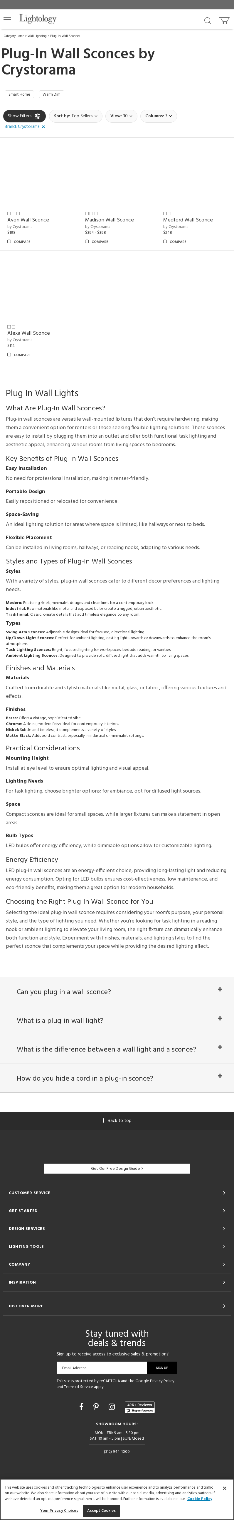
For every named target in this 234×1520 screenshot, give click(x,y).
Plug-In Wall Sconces (65, 36)
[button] (7, 19)
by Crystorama (20, 228)
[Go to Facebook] (82, 1426)
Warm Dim (57, 95)
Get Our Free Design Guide (117, 1187)
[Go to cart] (224, 19)
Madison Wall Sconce (109, 222)
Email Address (74, 1386)
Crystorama (38, 70)
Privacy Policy (162, 1399)
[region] (117, 1499)
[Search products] (207, 20)
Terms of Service (78, 1405)
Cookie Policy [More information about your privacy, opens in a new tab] (199, 1499)
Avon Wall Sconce (28, 222)
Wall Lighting (37, 36)
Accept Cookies (101, 1511)
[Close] (224, 1488)
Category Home (14, 36)
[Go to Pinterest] (97, 1426)
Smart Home (21, 95)
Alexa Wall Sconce (28, 335)
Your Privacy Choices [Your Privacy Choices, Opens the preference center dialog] (59, 1511)
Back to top (117, 1139)
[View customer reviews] (140, 1425)
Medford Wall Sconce (188, 222)
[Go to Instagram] (113, 1426)
